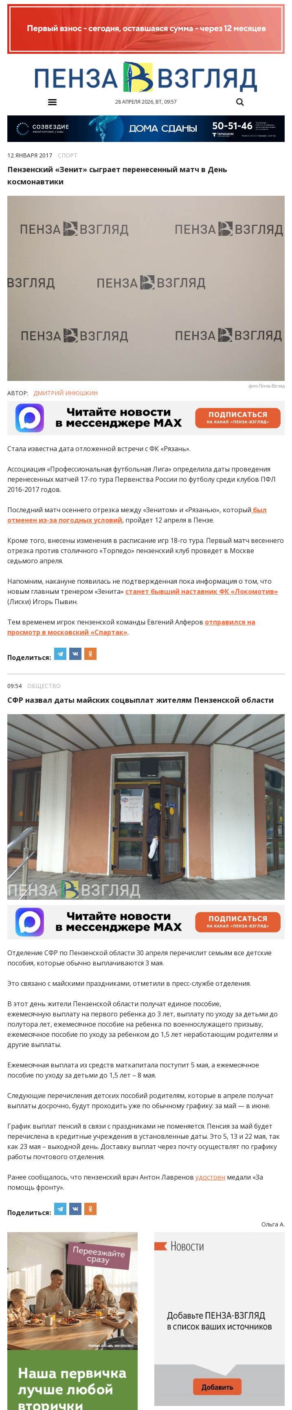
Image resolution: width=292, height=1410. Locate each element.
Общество (44, 686)
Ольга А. (273, 1224)
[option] (146, 29)
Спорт (67, 155)
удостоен (210, 1177)
